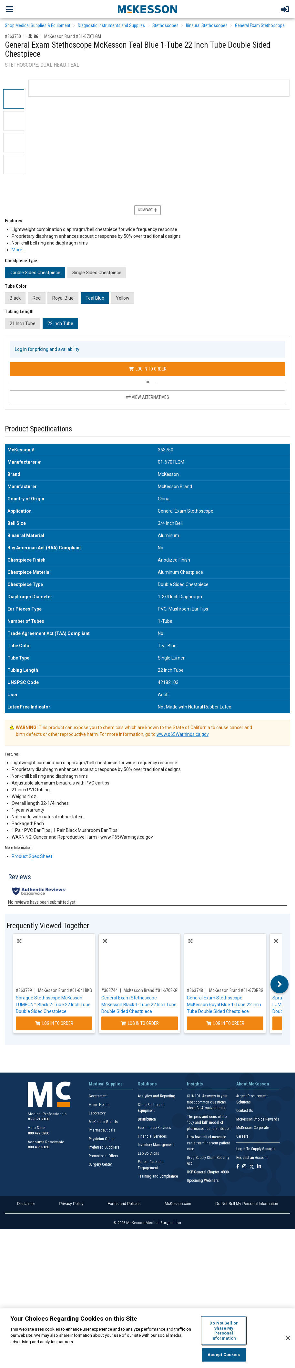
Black (15, 298)
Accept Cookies (224, 1354)
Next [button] (279, 984)
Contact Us (244, 1110)
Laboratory (97, 1113)
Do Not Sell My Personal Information (246, 1203)
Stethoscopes (165, 25)
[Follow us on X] (251, 1167)
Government (98, 1096)
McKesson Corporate (252, 1127)
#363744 (109, 990)
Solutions (147, 1083)
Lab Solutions (148, 1153)
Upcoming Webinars (203, 1180)
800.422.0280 (38, 1133)
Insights (195, 1083)
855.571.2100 (38, 1119)
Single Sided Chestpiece (96, 272)
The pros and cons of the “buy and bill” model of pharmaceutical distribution (208, 1122)
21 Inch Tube (23, 323)
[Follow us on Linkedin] (259, 1167)
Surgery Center (100, 1164)
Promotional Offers (103, 1156)
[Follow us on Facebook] (237, 1167)
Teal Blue (95, 298)
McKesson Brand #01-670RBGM (238, 990)
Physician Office (101, 1139)
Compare (147, 210)
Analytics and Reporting (156, 1096)
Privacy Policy (71, 1203)
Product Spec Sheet (32, 856)
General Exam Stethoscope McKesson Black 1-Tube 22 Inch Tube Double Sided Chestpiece (139, 1004)
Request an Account (252, 1157)
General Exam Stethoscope (260, 25)
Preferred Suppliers (104, 1147)
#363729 (24, 990)
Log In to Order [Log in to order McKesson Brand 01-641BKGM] (54, 1023)
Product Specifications (38, 429)
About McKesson (252, 1083)
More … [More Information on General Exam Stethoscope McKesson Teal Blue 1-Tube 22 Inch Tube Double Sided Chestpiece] (19, 249)
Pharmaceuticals (102, 1130)
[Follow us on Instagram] (244, 1167)
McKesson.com (178, 1203)
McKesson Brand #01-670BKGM (152, 990)
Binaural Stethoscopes (207, 25)
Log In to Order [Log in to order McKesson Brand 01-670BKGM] (140, 1023)
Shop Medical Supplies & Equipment (37, 25)
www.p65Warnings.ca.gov (183, 734)
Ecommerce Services (154, 1127)
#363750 (13, 36)
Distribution (147, 1119)
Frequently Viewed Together (47, 926)
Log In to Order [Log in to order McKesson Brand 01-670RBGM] (225, 1023)
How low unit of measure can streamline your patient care (208, 1143)
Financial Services (152, 1136)
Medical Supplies (106, 1083)
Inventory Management (156, 1144)
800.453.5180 (38, 1147)
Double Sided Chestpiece (35, 272)
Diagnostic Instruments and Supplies (111, 25)
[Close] (288, 1338)
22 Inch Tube (60, 323)
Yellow (122, 298)
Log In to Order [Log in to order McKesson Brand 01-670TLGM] (147, 368)
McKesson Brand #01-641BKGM (66, 990)
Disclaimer (26, 1203)
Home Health (99, 1105)
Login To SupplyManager (256, 1149)
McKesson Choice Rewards (257, 1119)
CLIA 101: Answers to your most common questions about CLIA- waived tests (207, 1102)
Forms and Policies (123, 1203)
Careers (242, 1136)
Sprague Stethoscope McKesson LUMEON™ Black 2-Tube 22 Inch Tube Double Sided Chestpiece (53, 1004)
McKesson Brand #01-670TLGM (72, 36)
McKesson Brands (103, 1122)
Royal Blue (63, 298)
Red (37, 298)
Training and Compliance (158, 1176)
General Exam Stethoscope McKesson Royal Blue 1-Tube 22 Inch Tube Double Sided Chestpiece (224, 1004)
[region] (147, 1338)
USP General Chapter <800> (208, 1172)
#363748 (195, 990)
